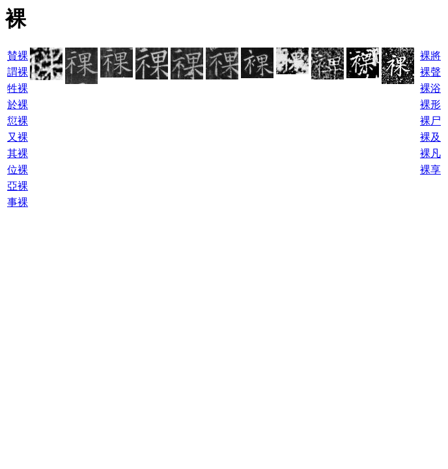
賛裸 (17, 55)
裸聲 (430, 72)
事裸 (17, 202)
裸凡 (430, 153)
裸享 (430, 169)
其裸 (17, 153)
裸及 (430, 137)
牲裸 (17, 88)
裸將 (430, 55)
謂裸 (17, 72)
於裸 (17, 104)
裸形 (430, 104)
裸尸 (430, 120)
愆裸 (17, 120)
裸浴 (430, 88)
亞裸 (17, 186)
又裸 (17, 137)
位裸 (17, 169)
